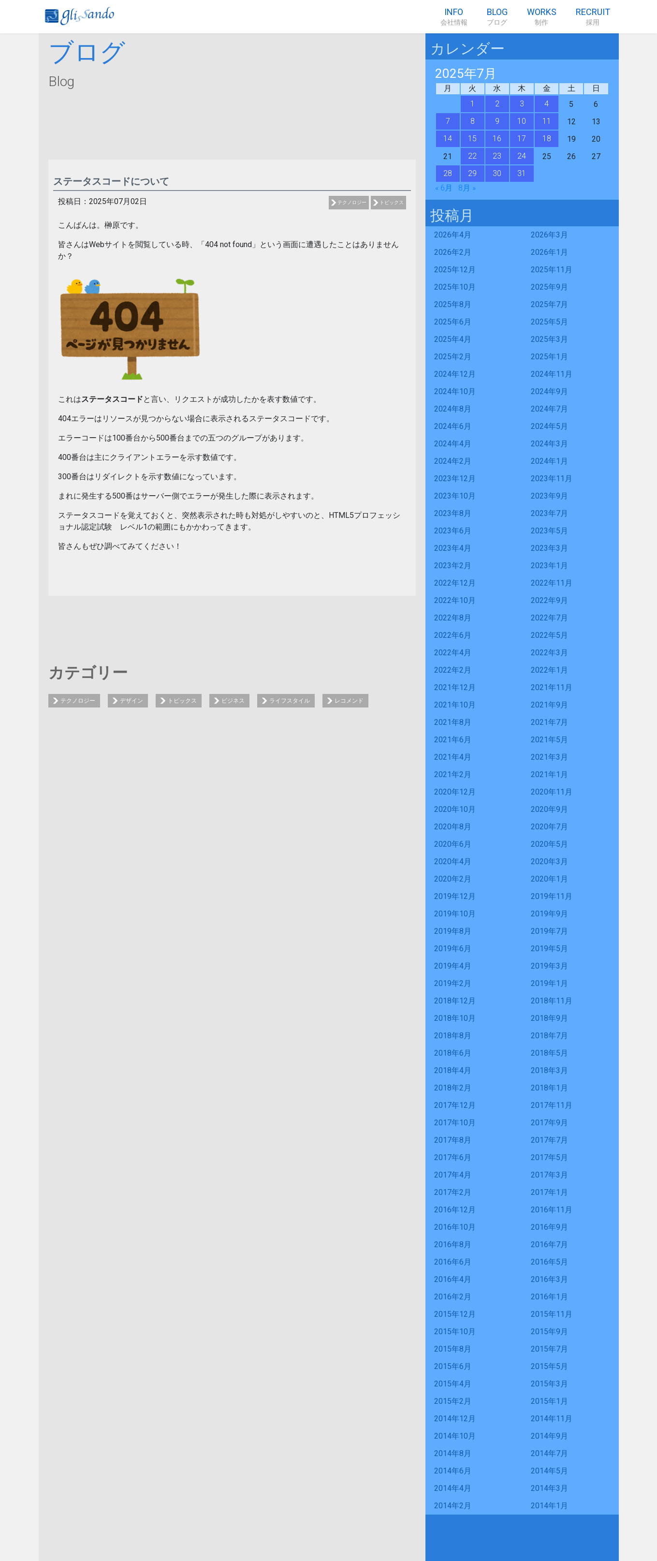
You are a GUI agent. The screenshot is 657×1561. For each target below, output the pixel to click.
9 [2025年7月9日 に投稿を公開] (497, 121)
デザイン (131, 700)
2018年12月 (455, 1000)
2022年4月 (452, 652)
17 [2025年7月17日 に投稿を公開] (521, 138)
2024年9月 (549, 391)
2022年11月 (551, 583)
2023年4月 (452, 548)
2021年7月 (549, 722)
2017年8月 (452, 1140)
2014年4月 (452, 1488)
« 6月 (444, 187)
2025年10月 (455, 287)
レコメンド (349, 700)
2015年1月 (549, 1401)
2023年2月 (452, 565)
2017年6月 (452, 1157)
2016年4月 (452, 1279)
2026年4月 (452, 234)
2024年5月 (549, 426)
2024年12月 (455, 374)
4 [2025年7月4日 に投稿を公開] (546, 103)
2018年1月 (549, 1087)
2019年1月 (549, 983)
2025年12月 (455, 269)
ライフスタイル (289, 700)
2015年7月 (549, 1349)
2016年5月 (549, 1261)
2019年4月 (452, 966)
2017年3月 (549, 1174)
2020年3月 (549, 861)
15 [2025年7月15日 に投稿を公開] (472, 138)
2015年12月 (455, 1314)
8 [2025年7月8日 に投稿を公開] (472, 121)
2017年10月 (455, 1122)
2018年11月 (551, 1000)
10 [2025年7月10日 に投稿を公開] (521, 121)
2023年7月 (549, 513)
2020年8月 (452, 826)
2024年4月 (452, 443)
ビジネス (233, 700)
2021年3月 (549, 757)
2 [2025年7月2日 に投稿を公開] (497, 103)
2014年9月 (549, 1436)
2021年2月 (452, 774)
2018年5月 (549, 1053)
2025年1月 (549, 356)
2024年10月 (455, 391)
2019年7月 (549, 931)
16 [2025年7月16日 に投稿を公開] (497, 138)
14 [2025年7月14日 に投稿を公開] (447, 138)
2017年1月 (549, 1192)
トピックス (392, 202)
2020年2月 (452, 879)
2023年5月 (549, 530)
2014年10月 (455, 1436)
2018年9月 (549, 1018)
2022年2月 (452, 670)
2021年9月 (549, 704)
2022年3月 (549, 652)
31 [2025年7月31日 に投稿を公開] (521, 173)
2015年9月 (549, 1331)
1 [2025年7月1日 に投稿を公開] (472, 103)
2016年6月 (452, 1261)
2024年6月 (452, 426)
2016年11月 (551, 1209)
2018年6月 (452, 1053)
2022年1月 (549, 670)
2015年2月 (452, 1401)
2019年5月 (549, 948)
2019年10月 (455, 913)
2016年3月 (549, 1279)
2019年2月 (452, 983)
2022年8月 (452, 617)
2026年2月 (452, 252)
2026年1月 (549, 252)
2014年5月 (549, 1470)
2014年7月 (549, 1453)
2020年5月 (549, 844)
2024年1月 (549, 461)
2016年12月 (455, 1209)
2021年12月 (455, 687)
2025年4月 (452, 339)
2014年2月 (452, 1505)
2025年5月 (549, 321)
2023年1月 (549, 565)
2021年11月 (551, 687)
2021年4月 (452, 757)
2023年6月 (452, 530)
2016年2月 (452, 1296)
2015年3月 (549, 1383)
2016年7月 (549, 1244)
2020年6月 (452, 844)
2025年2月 (452, 356)
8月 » (467, 187)
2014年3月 (549, 1488)
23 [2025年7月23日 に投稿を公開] (497, 156)
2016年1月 (549, 1296)
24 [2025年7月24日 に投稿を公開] (521, 156)
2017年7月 (549, 1140)
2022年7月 (549, 617)
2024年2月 (452, 461)
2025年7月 (549, 304)
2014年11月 (551, 1418)
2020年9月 (549, 809)
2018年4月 (452, 1070)
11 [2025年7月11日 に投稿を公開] (546, 121)
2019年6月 (452, 948)
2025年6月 (452, 321)
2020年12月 (455, 791)
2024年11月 (551, 374)
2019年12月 (455, 896)
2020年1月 (549, 879)
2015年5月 (549, 1366)
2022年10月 (455, 600)
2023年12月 (455, 478)
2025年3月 (549, 339)
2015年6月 (452, 1366)
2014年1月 (549, 1505)
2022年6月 (452, 635)
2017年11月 (551, 1105)
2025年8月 (452, 304)
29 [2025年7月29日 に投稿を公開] (472, 173)
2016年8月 (452, 1244)
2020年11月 (551, 791)
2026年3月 (549, 234)
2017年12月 (455, 1105)
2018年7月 (549, 1035)
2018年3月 (549, 1070)
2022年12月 (455, 583)
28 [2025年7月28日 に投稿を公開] (447, 173)
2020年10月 (455, 809)
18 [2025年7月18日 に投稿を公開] (546, 138)
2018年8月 (452, 1035)
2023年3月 (549, 548)
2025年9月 (549, 287)
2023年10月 (455, 496)
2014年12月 (455, 1418)
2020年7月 (549, 826)
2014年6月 (452, 1470)
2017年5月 (549, 1157)
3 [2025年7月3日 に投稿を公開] (522, 103)
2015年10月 (455, 1331)
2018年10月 (455, 1018)
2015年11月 (551, 1314)
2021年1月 (549, 774)
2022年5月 (549, 635)
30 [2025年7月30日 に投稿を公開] (497, 173)
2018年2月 (452, 1087)
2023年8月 (452, 513)
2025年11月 (551, 269)
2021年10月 (455, 704)
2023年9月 (549, 496)
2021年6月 (452, 739)
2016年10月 (455, 1227)
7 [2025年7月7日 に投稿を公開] (448, 121)
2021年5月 (549, 739)
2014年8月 (452, 1453)
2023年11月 (551, 478)
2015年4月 (452, 1383)
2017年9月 (549, 1122)
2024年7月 (549, 408)
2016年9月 (549, 1227)
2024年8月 (452, 408)
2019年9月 (549, 913)
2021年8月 (452, 722)
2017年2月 (452, 1192)
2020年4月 (452, 861)
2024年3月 (549, 443)
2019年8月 (452, 931)
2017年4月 (452, 1174)
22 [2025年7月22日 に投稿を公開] (472, 156)
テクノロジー (351, 202)
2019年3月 (549, 966)
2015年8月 (452, 1349)
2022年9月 (549, 600)
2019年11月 (551, 896)
